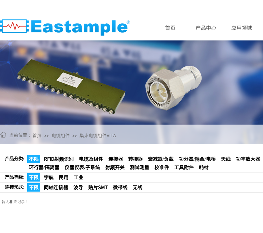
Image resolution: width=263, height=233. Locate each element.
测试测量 (139, 167)
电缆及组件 (91, 158)
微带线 (120, 187)
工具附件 (184, 167)
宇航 (49, 177)
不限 (34, 158)
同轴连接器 (56, 187)
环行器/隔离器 (44, 167)
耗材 (204, 167)
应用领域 (241, 27)
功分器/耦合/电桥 (197, 158)
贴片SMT (98, 187)
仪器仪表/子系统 (82, 167)
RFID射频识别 (59, 158)
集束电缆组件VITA (97, 135)
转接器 (135, 158)
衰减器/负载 (160, 158)
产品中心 (206, 27)
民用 (63, 177)
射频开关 (115, 167)
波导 (78, 187)
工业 (78, 177)
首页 (170, 27)
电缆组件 (61, 135)
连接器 (115, 158)
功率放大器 (248, 158)
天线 (226, 158)
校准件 (161, 167)
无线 (137, 187)
